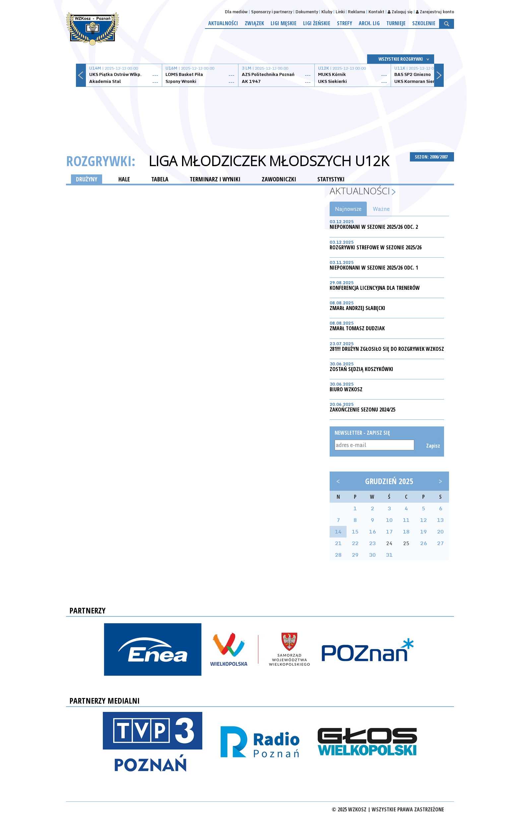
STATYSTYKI (331, 179)
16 (372, 532)
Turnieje (396, 23)
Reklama (356, 12)
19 (423, 532)
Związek (254, 23)
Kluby (326, 12)
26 (423, 543)
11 (406, 520)
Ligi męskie (283, 23)
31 (389, 555)
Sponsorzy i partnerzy (271, 12)
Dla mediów (236, 12)
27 (440, 543)
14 (338, 532)
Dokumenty (306, 12)
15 (355, 532)
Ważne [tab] (381, 209)
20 (440, 532)
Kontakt (376, 12)
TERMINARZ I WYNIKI (215, 179)
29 (355, 555)
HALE (124, 179)
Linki (340, 12)
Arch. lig (369, 23)
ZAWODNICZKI (279, 179)
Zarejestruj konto (435, 12)
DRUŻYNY (86, 179)
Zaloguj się (400, 12)
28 (338, 555)
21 (338, 543)
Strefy (344, 23)
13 (440, 520)
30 (372, 555)
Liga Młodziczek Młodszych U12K (269, 160)
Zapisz (432, 445)
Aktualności (223, 23)
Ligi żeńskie (316, 23)
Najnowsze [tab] (348, 209)
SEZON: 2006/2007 (432, 157)
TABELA (159, 179)
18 (406, 532)
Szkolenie (423, 23)
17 (389, 532)
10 (389, 520)
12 (423, 520)
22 (355, 543)
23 (372, 543)
